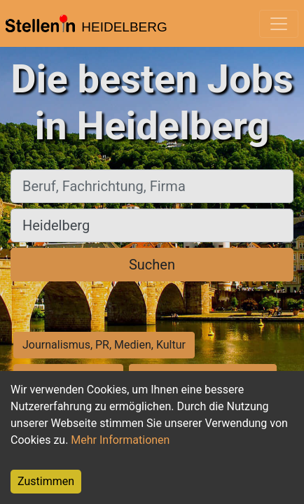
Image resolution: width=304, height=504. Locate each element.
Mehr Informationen (120, 440)
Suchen (152, 264)
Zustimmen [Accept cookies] (46, 481)
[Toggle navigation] (278, 24)
